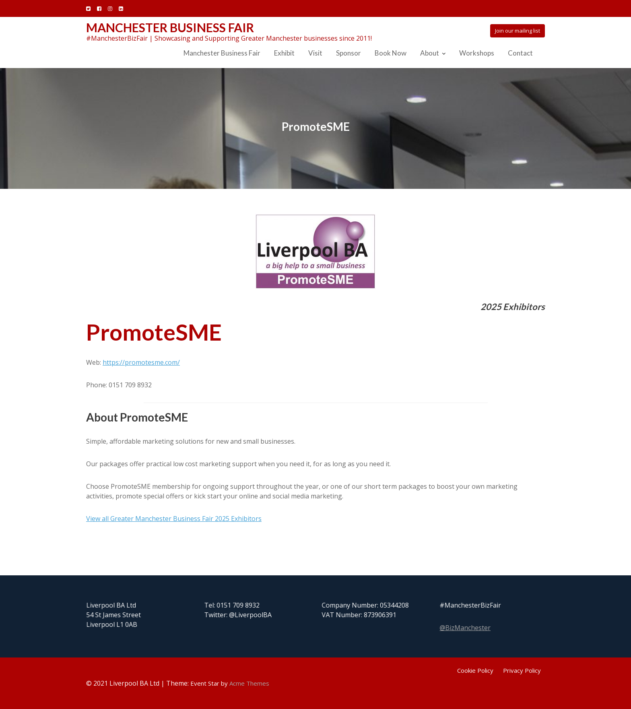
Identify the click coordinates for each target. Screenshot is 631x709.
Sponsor (348, 53)
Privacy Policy (522, 670)
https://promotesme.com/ (141, 362)
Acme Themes (249, 683)
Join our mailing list (517, 30)
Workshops (476, 53)
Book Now (390, 53)
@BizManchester (465, 627)
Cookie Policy (475, 670)
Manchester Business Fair (170, 27)
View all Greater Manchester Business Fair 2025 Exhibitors (174, 518)
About (429, 53)
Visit (315, 53)
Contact (520, 53)
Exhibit (284, 53)
